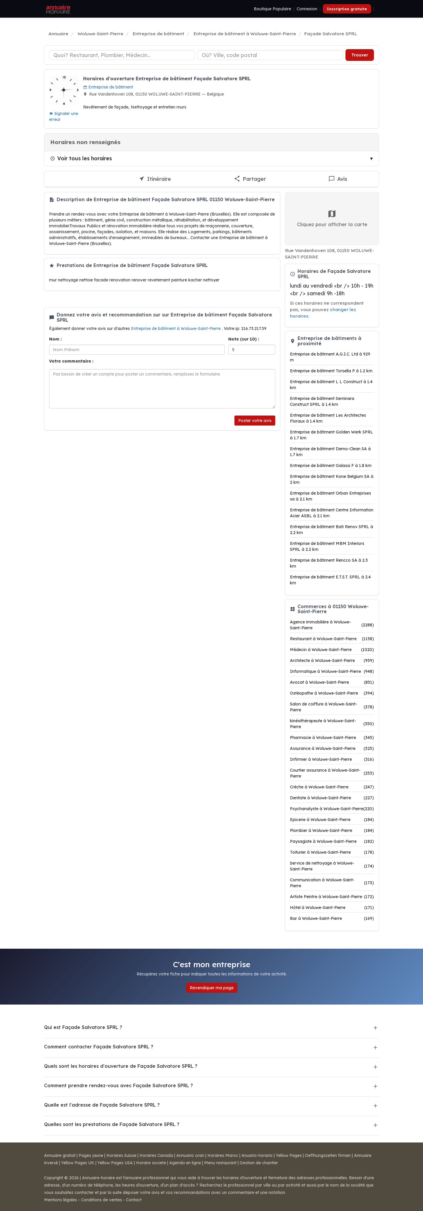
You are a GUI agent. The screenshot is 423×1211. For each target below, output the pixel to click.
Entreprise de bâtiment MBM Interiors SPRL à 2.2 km (327, 546)
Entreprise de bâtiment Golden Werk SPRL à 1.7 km (331, 435)
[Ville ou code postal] (270, 55)
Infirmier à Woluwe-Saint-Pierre (332, 759)
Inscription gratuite (347, 8)
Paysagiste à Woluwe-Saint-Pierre (332, 841)
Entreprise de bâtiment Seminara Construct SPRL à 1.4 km (322, 401)
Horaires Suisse (121, 1155)
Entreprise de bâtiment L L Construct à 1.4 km (331, 384)
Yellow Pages (289, 1155)
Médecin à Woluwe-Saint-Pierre (332, 650)
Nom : (55, 339)
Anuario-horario (257, 1155)
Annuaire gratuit (59, 1155)
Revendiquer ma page (212, 987)
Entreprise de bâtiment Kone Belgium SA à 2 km (331, 479)
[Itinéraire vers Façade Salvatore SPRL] (155, 179)
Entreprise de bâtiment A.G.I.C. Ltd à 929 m (330, 357)
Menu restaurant (220, 1162)
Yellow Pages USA (115, 1162)
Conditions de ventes (101, 1199)
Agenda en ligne (185, 1162)
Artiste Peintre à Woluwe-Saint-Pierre (332, 897)
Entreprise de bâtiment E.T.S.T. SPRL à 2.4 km (330, 580)
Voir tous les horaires (81, 158)
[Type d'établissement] (122, 55)
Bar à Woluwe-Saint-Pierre (332, 918)
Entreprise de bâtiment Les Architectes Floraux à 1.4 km (328, 418)
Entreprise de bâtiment (108, 87)
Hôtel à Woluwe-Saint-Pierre (332, 907)
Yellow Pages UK (77, 1162)
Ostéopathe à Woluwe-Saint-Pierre (332, 693)
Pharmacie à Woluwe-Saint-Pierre (332, 737)
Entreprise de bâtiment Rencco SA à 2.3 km (329, 563)
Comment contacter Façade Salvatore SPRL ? (98, 1047)
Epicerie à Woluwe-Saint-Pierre (332, 820)
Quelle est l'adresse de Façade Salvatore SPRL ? (102, 1105)
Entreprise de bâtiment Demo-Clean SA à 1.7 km (330, 451)
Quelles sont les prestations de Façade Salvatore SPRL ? (111, 1124)
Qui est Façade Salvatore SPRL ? (83, 1027)
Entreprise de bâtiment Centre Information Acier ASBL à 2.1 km (331, 512)
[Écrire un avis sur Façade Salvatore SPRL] (338, 179)
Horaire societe (151, 1162)
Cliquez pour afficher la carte (332, 218)
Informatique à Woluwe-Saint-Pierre (332, 671)
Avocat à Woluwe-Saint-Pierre (332, 682)
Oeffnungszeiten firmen (328, 1155)
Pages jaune (91, 1155)
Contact (134, 1199)
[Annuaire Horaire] (57, 9)
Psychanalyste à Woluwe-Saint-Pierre (332, 809)
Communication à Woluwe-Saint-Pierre (332, 882)
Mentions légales (60, 1199)
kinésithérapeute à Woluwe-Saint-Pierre (332, 723)
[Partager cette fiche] (249, 179)
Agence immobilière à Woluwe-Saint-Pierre (332, 624)
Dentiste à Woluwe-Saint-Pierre (332, 798)
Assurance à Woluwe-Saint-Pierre (332, 748)
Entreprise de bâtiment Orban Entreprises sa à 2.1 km (330, 496)
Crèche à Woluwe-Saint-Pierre (332, 787)
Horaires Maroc (222, 1155)
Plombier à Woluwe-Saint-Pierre (332, 830)
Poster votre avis (254, 420)
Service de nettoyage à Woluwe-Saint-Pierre (332, 866)
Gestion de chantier (259, 1162)
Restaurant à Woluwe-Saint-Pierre (332, 639)
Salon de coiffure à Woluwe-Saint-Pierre (332, 707)
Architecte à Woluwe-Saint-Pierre (332, 660)
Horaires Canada (156, 1155)
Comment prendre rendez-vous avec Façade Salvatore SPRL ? (118, 1085)
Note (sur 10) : (243, 339)
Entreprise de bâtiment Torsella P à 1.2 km (331, 370)
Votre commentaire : (71, 361)
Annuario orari (190, 1155)
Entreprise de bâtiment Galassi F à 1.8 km (331, 465)
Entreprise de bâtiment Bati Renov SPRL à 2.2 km (331, 529)
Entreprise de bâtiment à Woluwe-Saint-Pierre (176, 328)
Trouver (359, 55)
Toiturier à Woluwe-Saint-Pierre (332, 852)
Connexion (307, 8)
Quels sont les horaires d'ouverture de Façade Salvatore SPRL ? (120, 1066)
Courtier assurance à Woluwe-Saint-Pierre (332, 773)
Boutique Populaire (272, 8)
